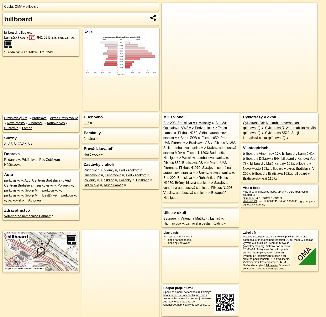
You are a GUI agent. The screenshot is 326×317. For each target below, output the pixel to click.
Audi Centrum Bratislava (43, 180)
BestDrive (49, 195)
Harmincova (172, 223)
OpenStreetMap (246, 108)
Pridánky (10, 159)
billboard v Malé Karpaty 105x (272, 163)
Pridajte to (271, 265)
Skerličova (91, 185)
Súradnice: (12, 52)
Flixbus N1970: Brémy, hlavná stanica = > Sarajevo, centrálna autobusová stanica (195, 182)
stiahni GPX (250, 201)
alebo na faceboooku (180, 239)
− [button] (168, 16)
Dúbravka (11, 128)
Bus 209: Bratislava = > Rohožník (188, 177)
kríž (86, 123)
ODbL (288, 239)
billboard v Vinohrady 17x (261, 153)
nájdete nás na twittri (180, 236)
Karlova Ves (56, 123)
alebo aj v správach (179, 243)
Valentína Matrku (192, 218)
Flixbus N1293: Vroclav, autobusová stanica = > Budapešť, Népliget (198, 192)
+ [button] (168, 10)
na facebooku (192, 292)
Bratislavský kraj (16, 118)
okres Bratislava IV (64, 118)
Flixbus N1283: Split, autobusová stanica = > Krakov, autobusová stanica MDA (200, 148)
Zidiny (218, 223)
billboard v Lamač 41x (298, 153)
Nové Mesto (16, 123)
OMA (18, 6)
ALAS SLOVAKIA (17, 144)
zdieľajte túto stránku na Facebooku (187, 293)
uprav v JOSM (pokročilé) (293, 191)
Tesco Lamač (113, 185)
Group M (31, 190)
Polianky (64, 185)
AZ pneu (34, 200)
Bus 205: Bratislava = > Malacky (187, 123)
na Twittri (201, 295)
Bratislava (39, 118)
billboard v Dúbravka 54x (261, 158)
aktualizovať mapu (265, 191)
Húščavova (12, 164)
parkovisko (12, 180)
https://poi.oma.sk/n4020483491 (298, 108)
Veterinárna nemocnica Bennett (27, 216)
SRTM (282, 262)
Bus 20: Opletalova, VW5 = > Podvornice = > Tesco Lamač (195, 128)
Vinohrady (35, 123)
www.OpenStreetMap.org (291, 236)
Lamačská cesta (19, 37)
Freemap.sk (267, 108)
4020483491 (250, 195)
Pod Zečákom (49, 159)
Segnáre (169, 218)
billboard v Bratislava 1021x (272, 173)
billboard (32, 6)
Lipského (107, 180)
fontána (89, 138)
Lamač (27, 128)
